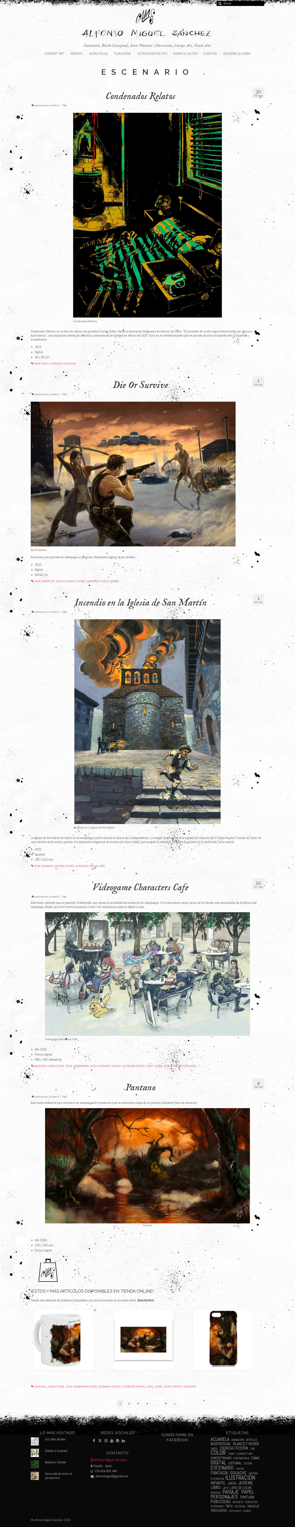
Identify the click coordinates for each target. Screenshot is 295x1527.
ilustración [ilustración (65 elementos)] (240, 1478)
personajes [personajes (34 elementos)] (224, 1496)
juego (149, 1066)
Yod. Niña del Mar (55, 1439)
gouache (59, 866)
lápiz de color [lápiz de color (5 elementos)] (240, 1488)
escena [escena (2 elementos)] (248, 1463)
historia (69, 866)
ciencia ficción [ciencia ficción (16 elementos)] (234, 1448)
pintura (177, 1066)
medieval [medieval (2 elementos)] (216, 1492)
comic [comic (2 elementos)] (231, 1454)
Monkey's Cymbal (55, 1462)
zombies (114, 581)
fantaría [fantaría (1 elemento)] (240, 1468)
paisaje (105, 581)
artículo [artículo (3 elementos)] (251, 1440)
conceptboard (81, 1066)
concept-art (48, 581)
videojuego (189, 1066)
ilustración (69, 363)
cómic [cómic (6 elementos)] (255, 1458)
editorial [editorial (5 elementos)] (235, 1463)
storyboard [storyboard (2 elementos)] (217, 1506)
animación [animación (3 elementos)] (237, 1440)
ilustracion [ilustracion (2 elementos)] (217, 1479)
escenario (56, 363)
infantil (140, 1066)
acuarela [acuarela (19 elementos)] (220, 1439)
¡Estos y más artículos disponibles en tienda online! (92, 1291)
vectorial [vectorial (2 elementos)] (240, 1506)
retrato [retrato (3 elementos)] (238, 1502)
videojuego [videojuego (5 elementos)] (219, 1510)
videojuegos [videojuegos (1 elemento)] (234, 1511)
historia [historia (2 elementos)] (253, 1473)
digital (45, 363)
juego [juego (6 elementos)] (232, 1483)
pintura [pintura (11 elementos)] (247, 1497)
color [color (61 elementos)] (218, 1453)
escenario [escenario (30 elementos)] (222, 1467)
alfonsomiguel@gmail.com (109, 1476)
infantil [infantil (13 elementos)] (218, 1483)
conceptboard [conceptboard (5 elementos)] (221, 1458)
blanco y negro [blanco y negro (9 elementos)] (246, 1443)
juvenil (158, 1066)
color (37, 363)
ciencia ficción (56, 1066)
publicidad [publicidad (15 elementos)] (221, 1501)
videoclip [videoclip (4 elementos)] (253, 1506)
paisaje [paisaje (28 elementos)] (230, 1492)
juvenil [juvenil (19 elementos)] (245, 1483)
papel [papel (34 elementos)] (247, 1492)
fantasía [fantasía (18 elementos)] (219, 1473)
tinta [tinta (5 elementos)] (229, 1506)
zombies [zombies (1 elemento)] (247, 1511)
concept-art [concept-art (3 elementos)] (245, 1454)
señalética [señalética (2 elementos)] (251, 1502)
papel (102, 866)
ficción (81, 581)
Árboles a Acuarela (56, 1451)
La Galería (54, 105)
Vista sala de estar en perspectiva (58, 1476)
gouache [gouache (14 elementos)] (238, 1473)
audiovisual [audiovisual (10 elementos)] (221, 1443)
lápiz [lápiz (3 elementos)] (225, 1488)
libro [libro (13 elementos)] (215, 1487)
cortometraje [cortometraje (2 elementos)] (241, 1458)
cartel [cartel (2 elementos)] (214, 1448)
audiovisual (40, 1066)
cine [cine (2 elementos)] (252, 1448)
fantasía (116, 1066)
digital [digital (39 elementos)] (218, 1462)
